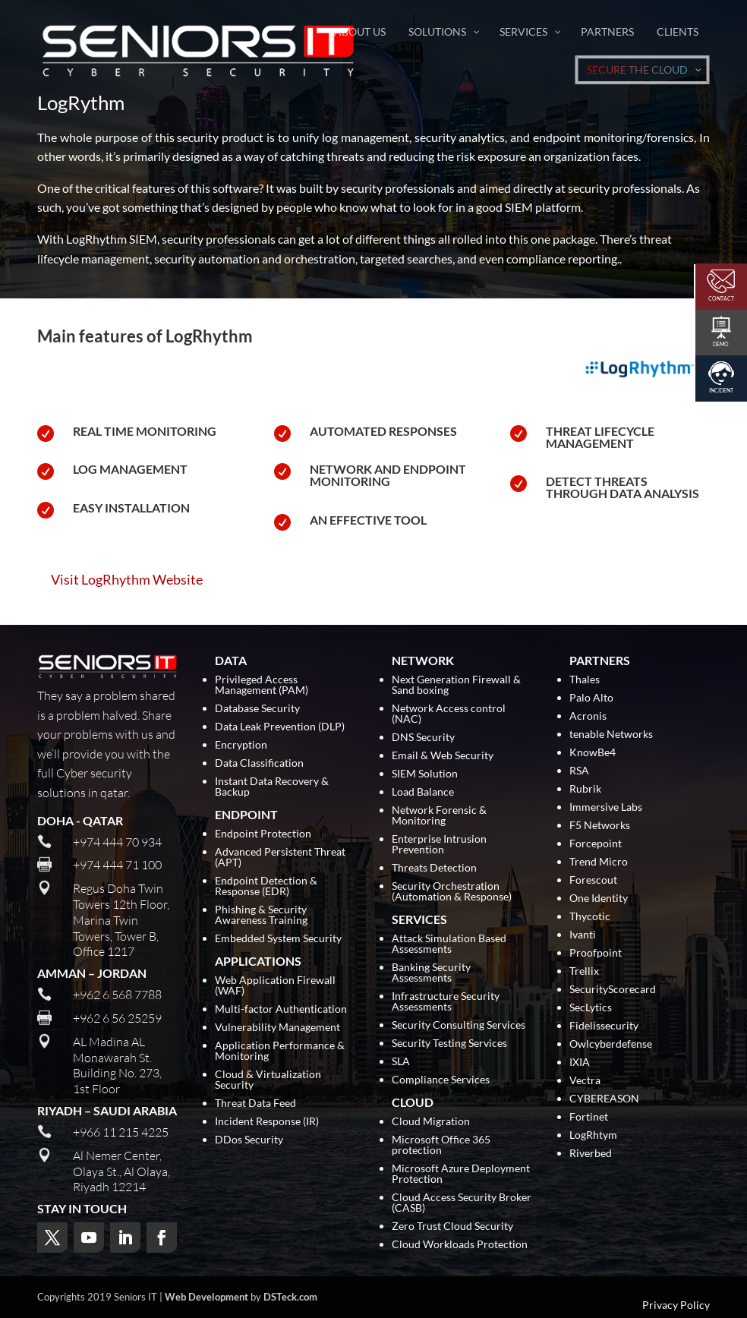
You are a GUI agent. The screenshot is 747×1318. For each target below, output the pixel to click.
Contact (721, 298)
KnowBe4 (592, 752)
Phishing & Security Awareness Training (261, 915)
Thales (584, 680)
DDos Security (249, 1140)
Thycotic (589, 916)
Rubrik (585, 789)
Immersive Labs (605, 807)
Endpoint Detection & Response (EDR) (266, 886)
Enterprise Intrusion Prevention (439, 845)
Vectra (584, 1080)
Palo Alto (591, 698)
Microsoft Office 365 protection (441, 1145)
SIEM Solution (425, 774)
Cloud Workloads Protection (460, 1244)
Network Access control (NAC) (449, 714)
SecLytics (590, 1008)
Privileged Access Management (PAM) (261, 685)
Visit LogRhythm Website (127, 579)
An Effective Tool (368, 519)
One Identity (598, 898)
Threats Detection (434, 868)
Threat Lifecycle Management (600, 437)
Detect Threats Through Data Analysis (622, 487)
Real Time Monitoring (144, 431)
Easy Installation (131, 507)
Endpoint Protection (263, 834)
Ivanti (582, 935)
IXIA (579, 1062)
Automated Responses (383, 431)
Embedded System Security (278, 938)
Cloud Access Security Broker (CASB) (461, 1203)
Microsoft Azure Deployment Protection (461, 1174)
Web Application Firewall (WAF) (275, 986)
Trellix (584, 971)
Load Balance (423, 792)
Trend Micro (598, 862)
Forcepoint (595, 844)
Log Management (130, 469)
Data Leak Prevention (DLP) (280, 727)
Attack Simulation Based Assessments (449, 944)
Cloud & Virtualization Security (268, 1080)
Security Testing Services (449, 1043)
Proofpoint (595, 953)
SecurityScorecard (612, 989)
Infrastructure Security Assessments (446, 1002)
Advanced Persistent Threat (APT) (280, 858)
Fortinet (588, 1117)
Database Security (257, 708)
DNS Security (423, 737)
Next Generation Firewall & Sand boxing (456, 685)
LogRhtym (593, 1135)
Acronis (588, 716)
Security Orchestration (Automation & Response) (452, 892)
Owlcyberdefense (610, 1044)
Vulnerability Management (277, 1027)
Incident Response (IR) (267, 1121)
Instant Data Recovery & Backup (272, 787)
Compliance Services (441, 1080)
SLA (401, 1061)
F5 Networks (599, 825)
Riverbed (590, 1153)
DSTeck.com (290, 1297)
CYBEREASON (604, 1099)
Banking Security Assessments (431, 973)
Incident (721, 390)
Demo (721, 344)
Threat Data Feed (255, 1103)
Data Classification (259, 763)
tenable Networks (611, 734)
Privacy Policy (676, 1305)
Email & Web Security (442, 755)
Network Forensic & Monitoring (439, 816)
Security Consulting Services (458, 1025)
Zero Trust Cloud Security (452, 1226)
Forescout (593, 880)
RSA (579, 771)
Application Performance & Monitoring (280, 1051)
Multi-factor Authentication (281, 1009)
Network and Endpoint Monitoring (388, 475)
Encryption (241, 745)
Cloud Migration (431, 1121)
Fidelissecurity (603, 1026)
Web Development (206, 1297)
